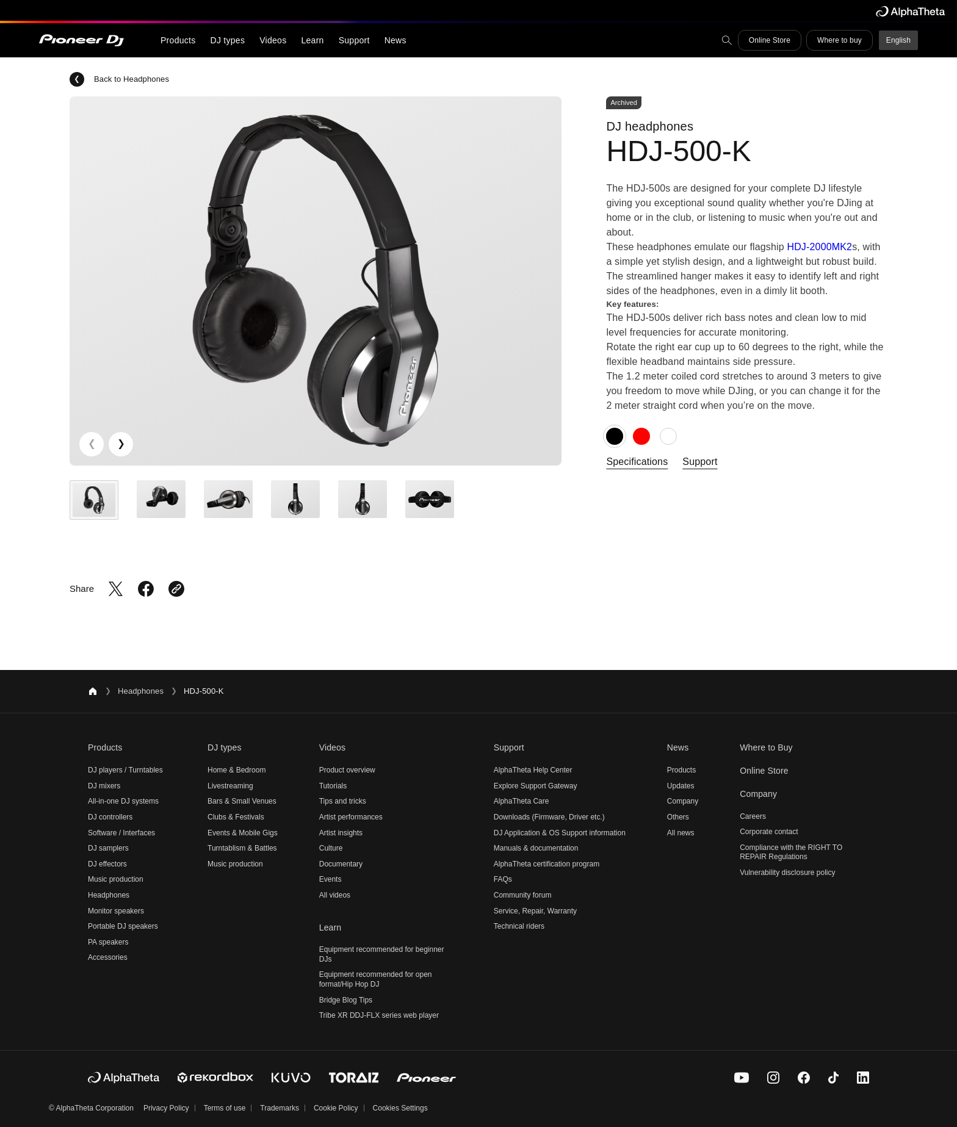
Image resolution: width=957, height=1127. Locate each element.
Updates (681, 786)
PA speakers (108, 942)
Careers (753, 816)
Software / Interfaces (121, 833)
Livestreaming (230, 786)
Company (682, 801)
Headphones (141, 691)
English (898, 40)
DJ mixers (104, 786)
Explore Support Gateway (535, 786)
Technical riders (519, 926)
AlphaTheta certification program (546, 864)
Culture (331, 848)
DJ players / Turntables (125, 770)
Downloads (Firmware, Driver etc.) (549, 817)
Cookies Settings (400, 1108)
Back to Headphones (119, 79)
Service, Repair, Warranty (535, 911)
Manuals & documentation (536, 848)
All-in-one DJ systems (123, 801)
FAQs (503, 879)
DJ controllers (110, 817)
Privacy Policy (166, 1108)
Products (681, 770)
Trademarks (279, 1108)
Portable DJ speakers (123, 926)
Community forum (523, 895)
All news (681, 833)
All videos (334, 895)
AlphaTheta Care (521, 801)
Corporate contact (769, 831)
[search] (727, 40)
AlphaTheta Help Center (533, 770)
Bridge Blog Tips (345, 1000)
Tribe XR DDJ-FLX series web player (379, 1015)
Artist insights (341, 833)
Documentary (341, 864)
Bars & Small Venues (242, 801)
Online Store (769, 40)
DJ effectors (107, 864)
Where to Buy (766, 747)
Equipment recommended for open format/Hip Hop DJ (375, 979)
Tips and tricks (342, 801)
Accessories (108, 957)
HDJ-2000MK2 (819, 247)
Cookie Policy (336, 1108)
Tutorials (333, 786)
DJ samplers (108, 848)
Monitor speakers (116, 911)
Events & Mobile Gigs (243, 833)
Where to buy (839, 40)
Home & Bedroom (236, 770)
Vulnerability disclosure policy (787, 872)
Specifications (637, 461)
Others (678, 817)
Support (699, 461)
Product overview (347, 770)
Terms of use (225, 1108)
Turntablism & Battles (242, 848)
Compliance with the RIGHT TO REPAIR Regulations (791, 852)
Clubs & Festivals (236, 817)
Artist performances (351, 817)
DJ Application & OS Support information (560, 833)
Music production (115, 879)
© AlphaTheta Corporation (91, 1108)
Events (330, 879)
